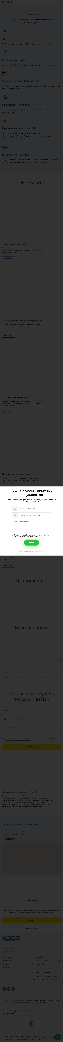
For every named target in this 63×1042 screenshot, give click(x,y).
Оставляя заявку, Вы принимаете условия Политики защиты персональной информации (31, 535)
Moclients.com (40, 551)
